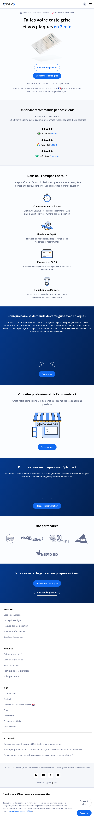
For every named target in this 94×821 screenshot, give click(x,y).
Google (53, 144)
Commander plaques (47, 67)
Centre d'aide (10, 693)
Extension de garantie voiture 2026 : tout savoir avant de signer (33, 744)
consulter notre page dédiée (20, 811)
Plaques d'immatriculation (16, 625)
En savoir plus (47, 447)
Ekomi (54, 133)
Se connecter (10, 726)
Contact (7, 699)
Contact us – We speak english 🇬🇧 (19, 704)
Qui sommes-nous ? (13, 654)
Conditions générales (13, 659)
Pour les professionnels (14, 631)
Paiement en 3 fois (12, 721)
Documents (9, 715)
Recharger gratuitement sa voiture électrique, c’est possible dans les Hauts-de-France (43, 749)
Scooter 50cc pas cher (14, 637)
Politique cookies (12, 676)
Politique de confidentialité (16, 670)
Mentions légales (11, 665)
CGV (55, 782)
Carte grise (47, 374)
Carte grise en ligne (12, 620)
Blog (6, 710)
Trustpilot (54, 156)
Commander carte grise (47, 75)
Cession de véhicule (12, 614)
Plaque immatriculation (47, 505)
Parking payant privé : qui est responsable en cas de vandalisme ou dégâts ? (38, 755)
